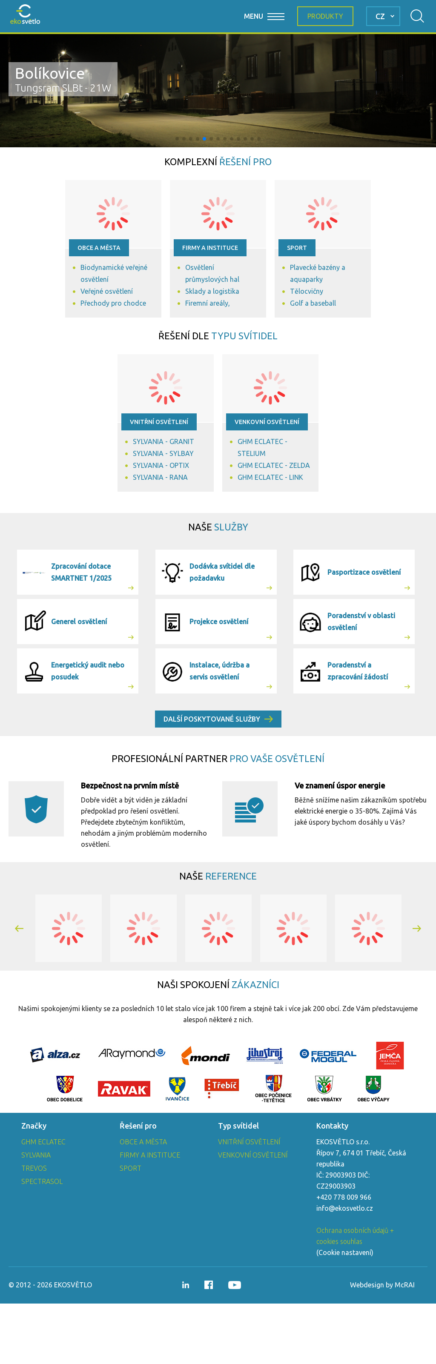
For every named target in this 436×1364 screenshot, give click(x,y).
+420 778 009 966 (343, 1257)
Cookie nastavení (344, 1313)
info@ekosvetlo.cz (344, 1268)
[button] (177, 138)
